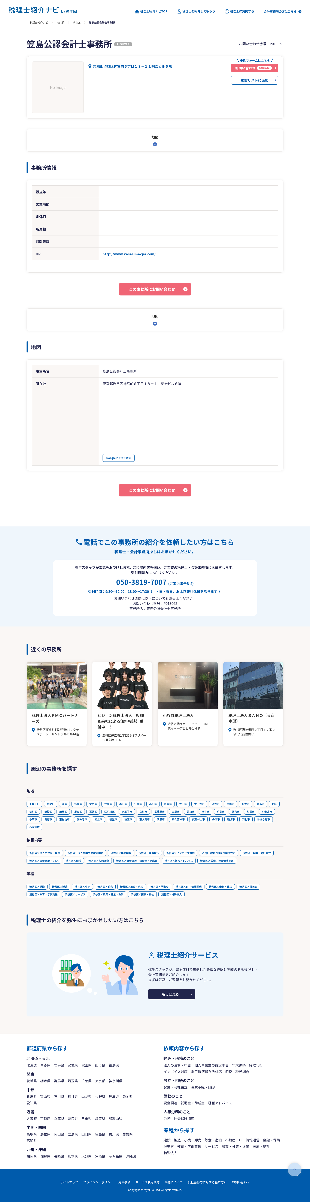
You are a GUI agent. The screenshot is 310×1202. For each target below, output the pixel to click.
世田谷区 (199, 804)
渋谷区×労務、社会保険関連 (217, 860)
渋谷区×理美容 (248, 886)
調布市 (236, 811)
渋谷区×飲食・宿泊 (131, 886)
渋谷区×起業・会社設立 (257, 853)
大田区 (183, 804)
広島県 (73, 1134)
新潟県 (32, 1096)
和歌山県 (115, 1118)
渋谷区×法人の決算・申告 (44, 853)
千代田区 (34, 804)
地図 (155, 136)
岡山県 (59, 1134)
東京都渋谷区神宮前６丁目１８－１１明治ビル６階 (132, 66)
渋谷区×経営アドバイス (179, 860)
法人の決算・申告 (177, 1065)
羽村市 (246, 819)
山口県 (86, 1134)
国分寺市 (82, 819)
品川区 (153, 804)
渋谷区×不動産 (159, 886)
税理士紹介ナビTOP (151, 11)
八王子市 (127, 811)
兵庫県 (59, 1118)
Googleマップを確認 (118, 458)
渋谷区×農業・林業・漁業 (108, 894)
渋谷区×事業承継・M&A (43, 860)
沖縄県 (131, 1156)
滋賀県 (100, 1118)
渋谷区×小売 (82, 886)
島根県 (45, 1134)
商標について (174, 1182)
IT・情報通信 (249, 1139)
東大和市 (144, 819)
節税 (228, 1071)
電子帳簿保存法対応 (206, 1071)
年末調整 (239, 1065)
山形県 (100, 1065)
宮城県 (73, 1065)
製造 (177, 1139)
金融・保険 (271, 1139)
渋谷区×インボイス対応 (180, 853)
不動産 (230, 1139)
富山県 (45, 1096)
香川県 (114, 1134)
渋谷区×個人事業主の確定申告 (85, 853)
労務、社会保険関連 (179, 1118)
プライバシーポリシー (98, 1182)
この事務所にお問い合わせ (152, 289)
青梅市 (191, 811)
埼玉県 (73, 1080)
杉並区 (245, 804)
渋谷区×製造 (59, 886)
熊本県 (73, 1156)
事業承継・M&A (203, 1087)
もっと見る (170, 994)
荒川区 (33, 811)
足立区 (78, 811)
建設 (167, 1139)
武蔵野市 (159, 811)
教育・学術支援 (189, 1146)
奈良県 (73, 1118)
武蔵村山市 (198, 819)
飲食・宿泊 (213, 1139)
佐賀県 (45, 1156)
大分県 (86, 1156)
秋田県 (86, 1065)
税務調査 (242, 1071)
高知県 (32, 1140)
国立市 (98, 819)
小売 (187, 1139)
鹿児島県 (115, 1156)
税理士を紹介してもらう (196, 11)
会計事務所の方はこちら (280, 11)
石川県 (59, 1096)
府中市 (206, 811)
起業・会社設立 (176, 1087)
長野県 (100, 1096)
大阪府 (32, 1118)
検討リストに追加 (254, 80)
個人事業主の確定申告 (211, 1065)
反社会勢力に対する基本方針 (207, 1182)
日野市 (48, 819)
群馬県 (59, 1080)
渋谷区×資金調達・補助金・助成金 (136, 860)
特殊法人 (170, 1152)
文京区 (93, 804)
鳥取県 (32, 1134)
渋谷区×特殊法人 (171, 894)
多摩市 (216, 819)
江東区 (138, 804)
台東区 (108, 804)
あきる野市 (263, 819)
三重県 (86, 1118)
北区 (274, 804)
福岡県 (32, 1156)
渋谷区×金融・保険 (220, 886)
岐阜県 (114, 1096)
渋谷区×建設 (37, 886)
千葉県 (86, 1080)
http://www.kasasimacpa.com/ (129, 253)
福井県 (73, 1096)
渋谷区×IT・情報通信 (189, 886)
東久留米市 (178, 819)
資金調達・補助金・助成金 (184, 1102)
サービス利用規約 (147, 1182)
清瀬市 (161, 819)
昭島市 (221, 811)
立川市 (143, 811)
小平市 (33, 819)
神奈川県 (115, 1080)
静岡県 (127, 1096)
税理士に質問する (239, 11)
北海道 (32, 1065)
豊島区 (260, 804)
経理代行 (256, 1065)
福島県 (114, 1065)
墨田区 (123, 804)
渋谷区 (76, 22)
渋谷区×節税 (73, 860)
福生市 (113, 819)
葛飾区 (93, 811)
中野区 (230, 804)
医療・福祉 (261, 1146)
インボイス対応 (176, 1071)
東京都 (60, 22)
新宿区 (78, 804)
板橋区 (48, 811)
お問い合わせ (241, 1182)
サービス (211, 1146)
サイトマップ (69, 1182)
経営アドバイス (220, 1102)
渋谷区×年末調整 (121, 853)
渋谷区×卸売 (105, 886)
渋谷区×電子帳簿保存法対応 (218, 853)
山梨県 (86, 1096)
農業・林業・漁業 (235, 1146)
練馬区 (63, 811)
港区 (64, 804)
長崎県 (59, 1156)
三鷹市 (176, 811)
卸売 (197, 1139)
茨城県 (32, 1080)
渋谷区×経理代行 (149, 853)
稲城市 (231, 819)
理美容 (169, 1146)
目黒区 (168, 804)
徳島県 (100, 1134)
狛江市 (128, 819)
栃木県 (45, 1080)
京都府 (45, 1118)
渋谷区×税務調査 (98, 860)
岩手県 (59, 1065)
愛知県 (32, 1102)
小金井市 (267, 811)
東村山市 (64, 819)
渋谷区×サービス (75, 894)
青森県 (45, 1065)
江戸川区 (109, 811)
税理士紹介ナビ (39, 22)
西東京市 (34, 827)
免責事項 (124, 1182)
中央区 (51, 804)
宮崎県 (100, 1156)
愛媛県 (127, 1134)
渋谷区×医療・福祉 (142, 894)
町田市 (251, 811)
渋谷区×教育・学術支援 (43, 894)
